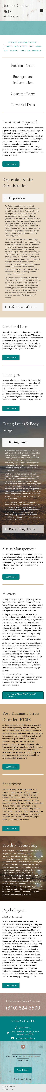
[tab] (23, 198)
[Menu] (41, 10)
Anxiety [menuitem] (39, 46)
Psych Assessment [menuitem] (35, 50)
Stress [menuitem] (31, 46)
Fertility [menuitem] (23, 50)
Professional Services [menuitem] (31, 1056)
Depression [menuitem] (22, 42)
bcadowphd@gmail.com (25, 1038)
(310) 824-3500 (23, 1007)
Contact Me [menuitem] (23, 1060)
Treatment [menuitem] (12, 42)
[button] (11, 164)
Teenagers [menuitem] (8, 46)
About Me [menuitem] (17, 1056)
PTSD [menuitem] (6, 50)
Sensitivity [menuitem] (14, 50)
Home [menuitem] (8, 1056)
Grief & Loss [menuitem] (33, 42)
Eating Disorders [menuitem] (20, 46)
